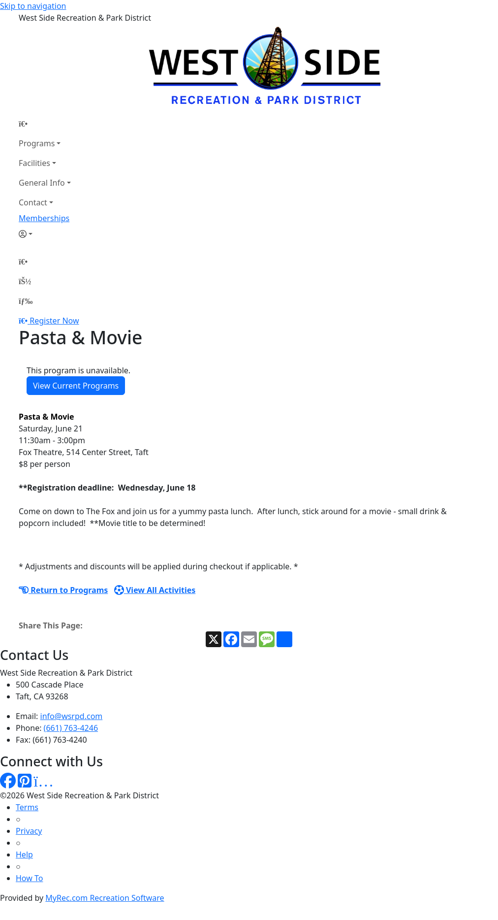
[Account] (45, 234)
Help (24, 854)
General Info (42, 182)
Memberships (44, 218)
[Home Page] (45, 123)
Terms (27, 807)
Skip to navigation (33, 5)
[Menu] (25, 301)
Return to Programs (63, 590)
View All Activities (155, 590)
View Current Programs (76, 385)
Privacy (29, 830)
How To (29, 878)
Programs (37, 143)
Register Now (54, 320)
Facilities (34, 163)
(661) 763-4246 (71, 728)
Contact (33, 202)
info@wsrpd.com (71, 716)
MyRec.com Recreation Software (104, 897)
